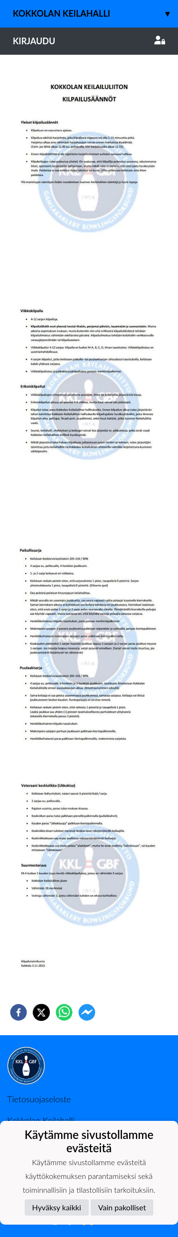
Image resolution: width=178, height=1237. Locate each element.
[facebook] (18, 1012)
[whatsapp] (64, 1012)
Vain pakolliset (122, 1207)
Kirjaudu (89, 41)
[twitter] (41, 1012)
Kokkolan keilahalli (95, 13)
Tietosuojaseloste (39, 1099)
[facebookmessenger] (86, 1012)
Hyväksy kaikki (56, 1207)
